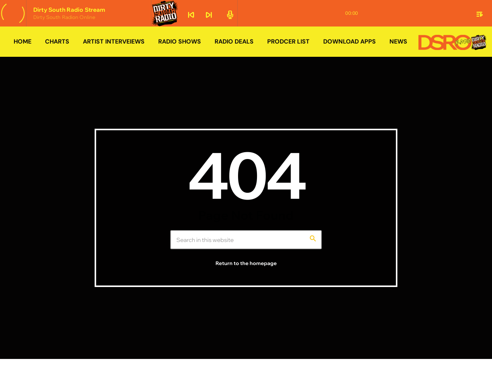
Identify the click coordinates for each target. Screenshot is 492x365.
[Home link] (452, 41)
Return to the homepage (246, 263)
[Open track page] (229, 14)
